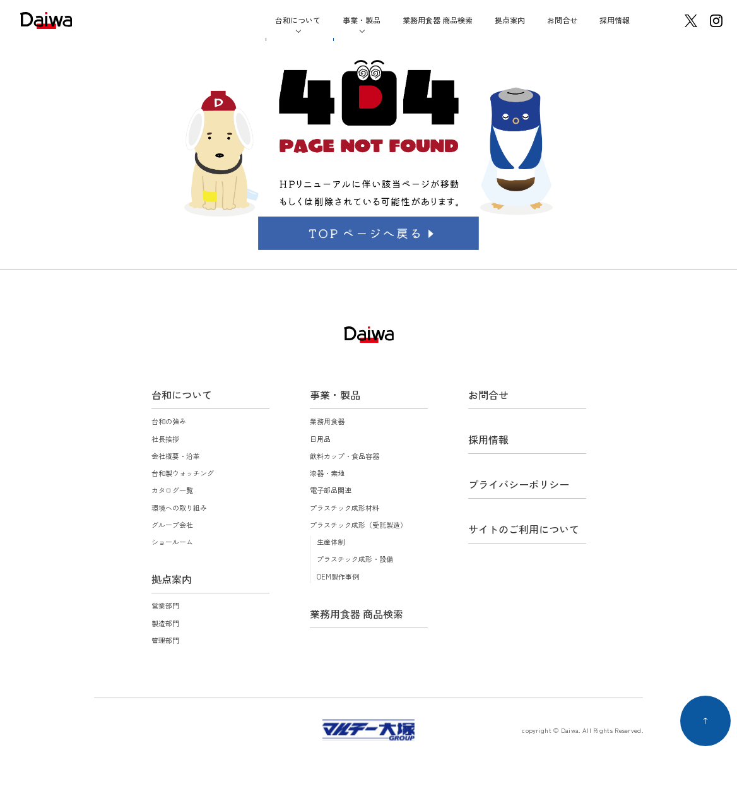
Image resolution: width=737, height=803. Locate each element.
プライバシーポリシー (518, 484)
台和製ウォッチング (182, 473)
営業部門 (165, 605)
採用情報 (614, 20)
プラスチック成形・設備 (355, 559)
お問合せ (562, 20)
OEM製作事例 (338, 576)
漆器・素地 (327, 473)
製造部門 (165, 623)
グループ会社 (172, 525)
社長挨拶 (165, 439)
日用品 (320, 439)
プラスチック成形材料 (344, 508)
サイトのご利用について (523, 529)
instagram (716, 21)
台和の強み (168, 421)
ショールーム (172, 542)
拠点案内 (510, 20)
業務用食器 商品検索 (438, 20)
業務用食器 (327, 421)
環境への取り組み (179, 508)
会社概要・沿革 (175, 456)
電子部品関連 (330, 490)
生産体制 (331, 542)
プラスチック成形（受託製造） (358, 525)
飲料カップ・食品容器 (344, 456)
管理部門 (165, 640)
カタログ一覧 (172, 490)
